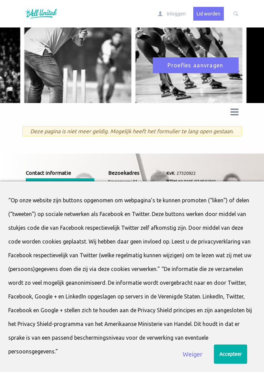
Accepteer (230, 354)
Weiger (193, 354)
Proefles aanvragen (195, 65)
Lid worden (208, 13)
